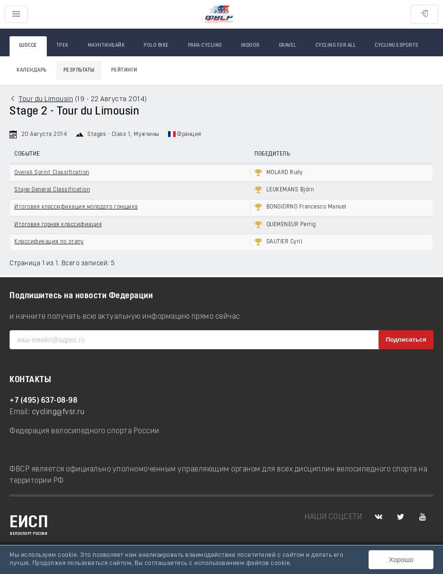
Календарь (32, 70)
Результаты (79, 70)
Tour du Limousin (46, 99)
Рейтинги (124, 70)
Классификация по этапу (49, 242)
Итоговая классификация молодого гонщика (76, 207)
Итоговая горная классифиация (58, 225)
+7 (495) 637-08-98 (43, 401)
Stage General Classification (52, 190)
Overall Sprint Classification (51, 173)
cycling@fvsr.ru (58, 412)
